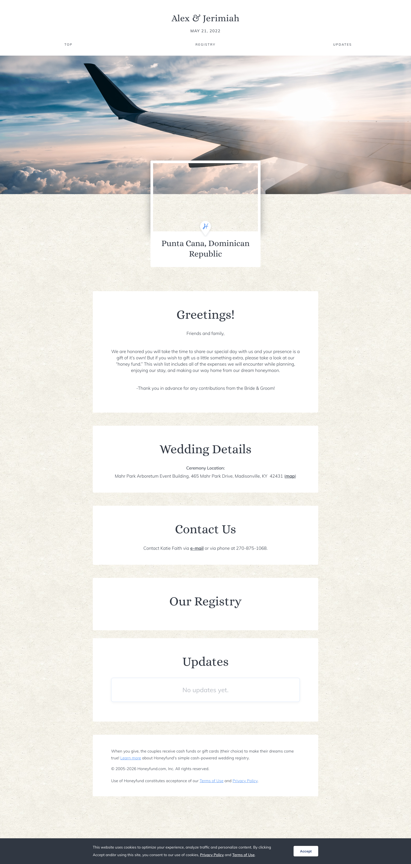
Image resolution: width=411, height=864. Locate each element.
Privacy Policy (244, 780)
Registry (205, 44)
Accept (306, 851)
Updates (342, 44)
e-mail (197, 548)
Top (68, 44)
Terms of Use (212, 780)
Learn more (130, 757)
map (290, 476)
